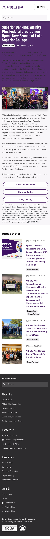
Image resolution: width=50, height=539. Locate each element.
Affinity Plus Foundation (11, 404)
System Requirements (10, 519)
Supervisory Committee (11, 417)
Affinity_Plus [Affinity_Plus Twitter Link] (8, 507)
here (37, 177)
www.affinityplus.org (11, 222)
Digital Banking (8, 475)
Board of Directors (9, 412)
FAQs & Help (7, 463)
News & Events (8, 408)
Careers (5, 498)
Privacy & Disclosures (27, 519)
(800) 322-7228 (9, 435)
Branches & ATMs (12, 444)
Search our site (9, 378)
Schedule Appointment (14, 440)
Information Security (10, 480)
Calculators (6, 467)
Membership (7, 494)
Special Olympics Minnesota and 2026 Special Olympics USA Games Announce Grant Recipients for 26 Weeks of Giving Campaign (36, 255)
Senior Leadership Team (12, 421)
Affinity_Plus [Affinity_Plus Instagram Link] (8, 511)
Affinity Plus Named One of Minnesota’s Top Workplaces (35, 354)
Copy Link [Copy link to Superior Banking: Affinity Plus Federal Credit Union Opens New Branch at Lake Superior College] (25, 200)
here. (14, 177)
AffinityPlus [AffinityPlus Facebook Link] (8, 503)
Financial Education (10, 471)
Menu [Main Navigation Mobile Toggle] (41, 7)
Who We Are (7, 400)
